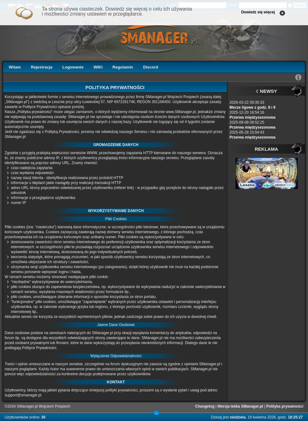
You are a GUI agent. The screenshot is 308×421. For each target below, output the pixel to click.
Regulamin (122, 67)
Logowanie (72, 67)
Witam (15, 67)
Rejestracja (41, 67)
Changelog (205, 406)
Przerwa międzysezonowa (252, 117)
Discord (150, 67)
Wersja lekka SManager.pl (240, 406)
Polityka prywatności (284, 406)
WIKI (97, 67)
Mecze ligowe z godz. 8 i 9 (252, 107)
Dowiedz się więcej (258, 12)
